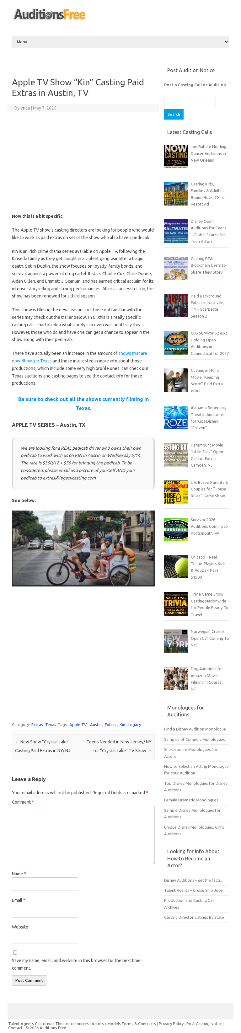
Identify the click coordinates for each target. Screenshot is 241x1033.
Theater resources (72, 1023)
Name (19, 873)
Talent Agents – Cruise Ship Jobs (193, 890)
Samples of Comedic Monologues (194, 739)
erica (25, 107)
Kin (122, 724)
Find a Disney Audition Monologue (195, 729)
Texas (50, 724)
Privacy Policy (172, 1023)
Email (18, 900)
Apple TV (78, 724)
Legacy (134, 724)
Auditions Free (53, 1027)
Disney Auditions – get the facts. (193, 880)
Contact (16, 1027)
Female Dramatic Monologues (191, 800)
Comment (23, 802)
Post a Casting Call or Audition (195, 85)
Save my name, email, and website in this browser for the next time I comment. (77, 964)
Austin (96, 724)
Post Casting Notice (204, 1023)
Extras (37, 724)
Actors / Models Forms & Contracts (124, 1023)
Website (20, 926)
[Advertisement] (83, 162)
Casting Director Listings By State (194, 917)
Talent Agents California (30, 1023)
